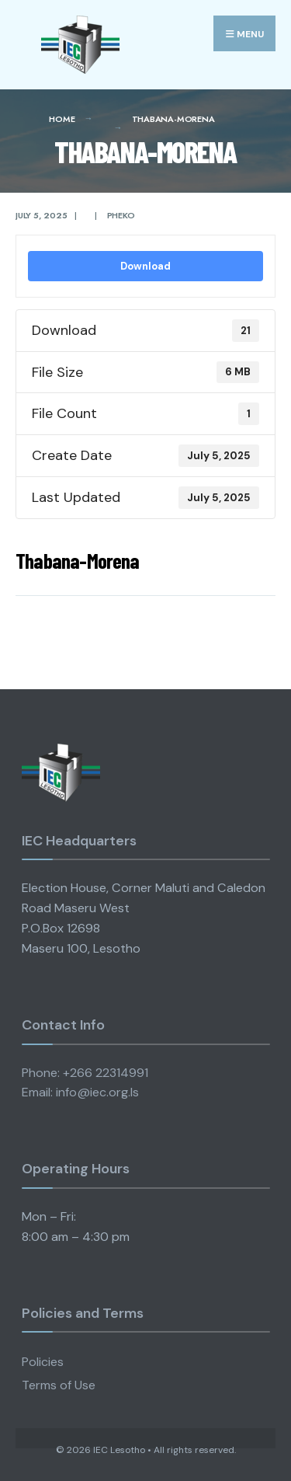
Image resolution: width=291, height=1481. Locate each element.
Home (61, 119)
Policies (43, 1362)
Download (145, 266)
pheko (121, 215)
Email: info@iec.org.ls (80, 1092)
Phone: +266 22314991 (85, 1073)
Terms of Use (58, 1385)
